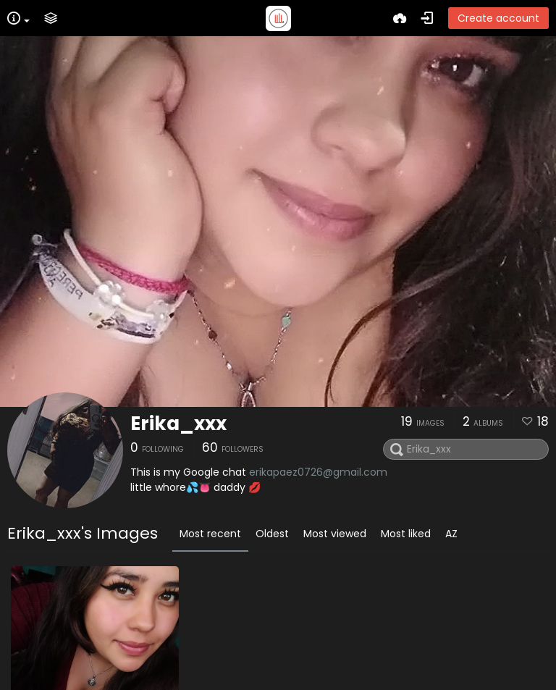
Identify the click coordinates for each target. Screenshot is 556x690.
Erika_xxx (178, 424)
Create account (498, 18)
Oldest (272, 533)
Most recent (210, 533)
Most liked (406, 533)
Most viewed (334, 533)
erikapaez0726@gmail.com (318, 472)
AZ (451, 533)
